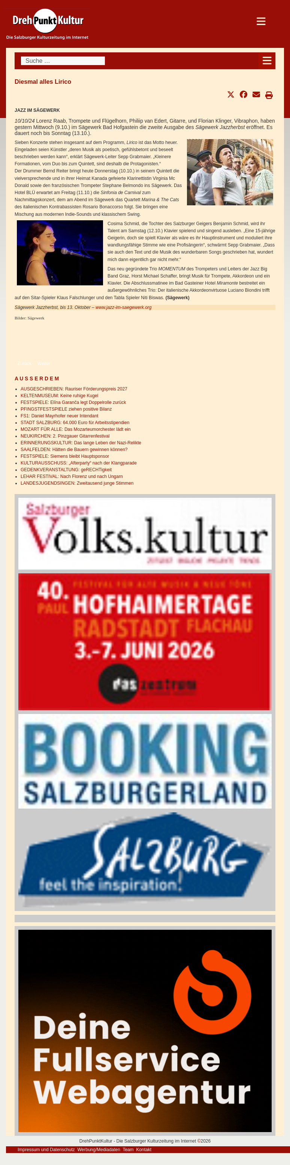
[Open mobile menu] (267, 60)
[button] (231, 94)
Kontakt (143, 1149)
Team (128, 1149)
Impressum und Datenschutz (46, 1149)
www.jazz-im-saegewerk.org (123, 307)
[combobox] (63, 60)
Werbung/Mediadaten (98, 1149)
